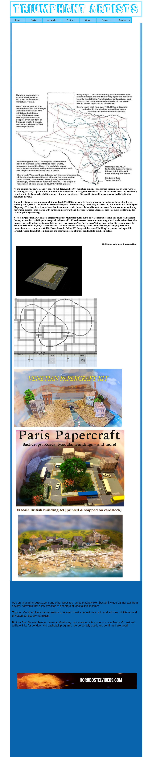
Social (36, 20)
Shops (20, 20)
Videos (90, 20)
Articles (73, 20)
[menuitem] (18, 20)
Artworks (54, 20)
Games (107, 20)
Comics (125, 20)
